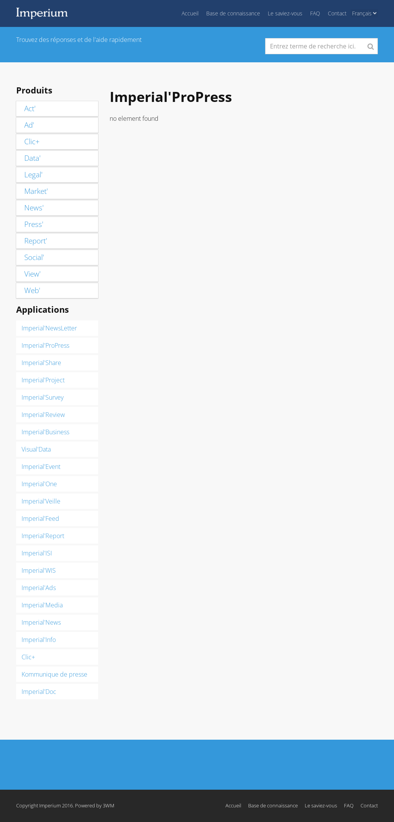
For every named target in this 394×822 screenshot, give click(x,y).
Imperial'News (41, 622)
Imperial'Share (41, 362)
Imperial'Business (45, 432)
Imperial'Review (43, 414)
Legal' (33, 175)
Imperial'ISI (37, 553)
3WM (108, 805)
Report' (35, 241)
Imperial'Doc (39, 691)
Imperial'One (39, 484)
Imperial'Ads (39, 588)
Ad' (29, 125)
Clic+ (32, 142)
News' (34, 208)
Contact (337, 13)
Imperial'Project (43, 380)
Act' (30, 108)
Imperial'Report (43, 536)
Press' (33, 224)
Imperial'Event (41, 466)
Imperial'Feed (40, 518)
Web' (32, 290)
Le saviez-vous (285, 13)
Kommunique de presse (54, 674)
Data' (32, 158)
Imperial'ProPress (45, 345)
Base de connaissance (233, 13)
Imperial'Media (42, 605)
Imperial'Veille (41, 501)
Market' (36, 191)
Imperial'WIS (39, 570)
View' (32, 274)
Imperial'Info (39, 639)
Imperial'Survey (42, 397)
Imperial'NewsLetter (49, 328)
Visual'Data (36, 449)
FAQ (315, 13)
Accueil (190, 13)
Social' (34, 257)
